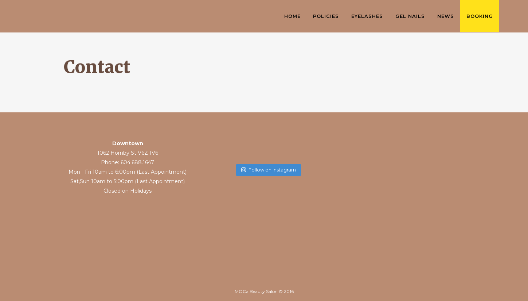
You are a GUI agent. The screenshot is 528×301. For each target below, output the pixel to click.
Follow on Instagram (268, 170)
